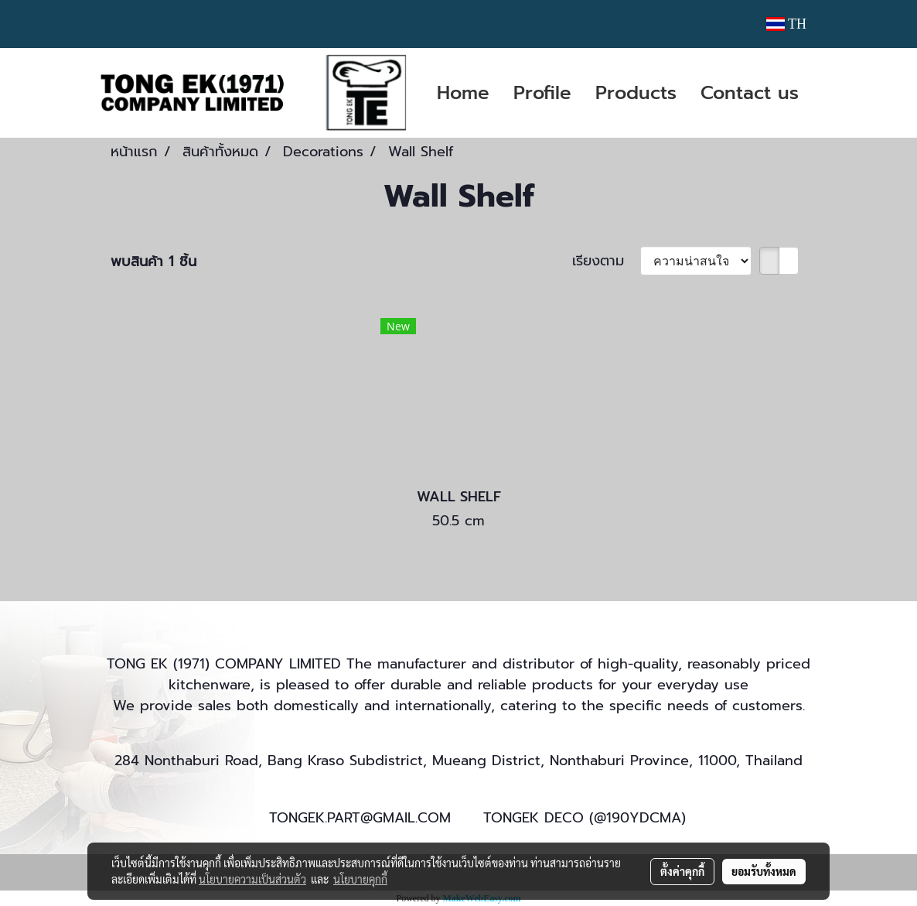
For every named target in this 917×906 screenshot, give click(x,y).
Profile (542, 93)
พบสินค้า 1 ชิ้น (153, 261)
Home (463, 93)
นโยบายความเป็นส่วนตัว (252, 879)
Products (636, 93)
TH (786, 24)
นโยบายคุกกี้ (360, 879)
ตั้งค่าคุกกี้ (682, 871)
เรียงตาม (606, 261)
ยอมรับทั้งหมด (763, 871)
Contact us (750, 93)
